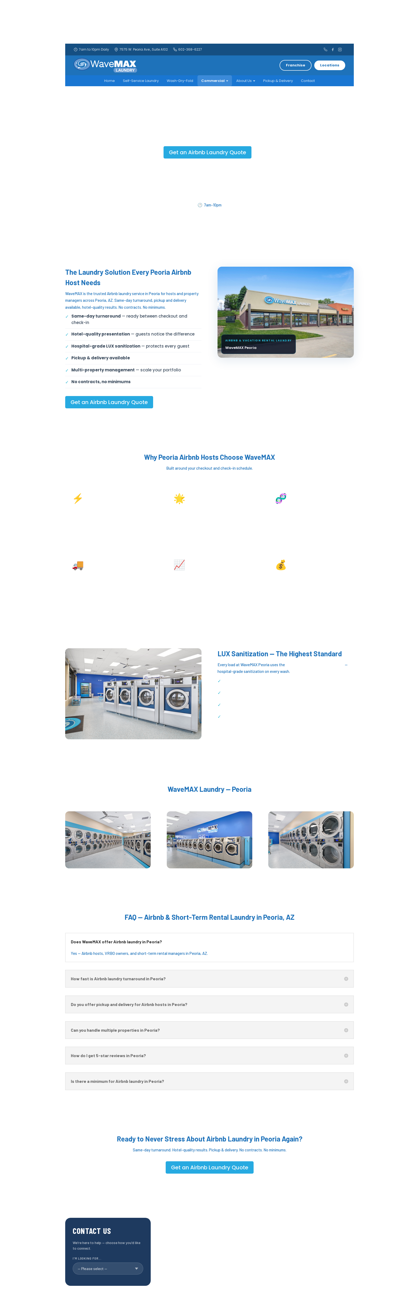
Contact (308, 80)
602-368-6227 (187, 49)
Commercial (214, 80)
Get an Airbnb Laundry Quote (207, 152)
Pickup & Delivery (278, 80)
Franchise (295, 65)
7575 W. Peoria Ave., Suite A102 (141, 49)
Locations (329, 65)
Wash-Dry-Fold (180, 80)
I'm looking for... (87, 1258)
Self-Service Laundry (141, 80)
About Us (245, 80)
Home (109, 80)
